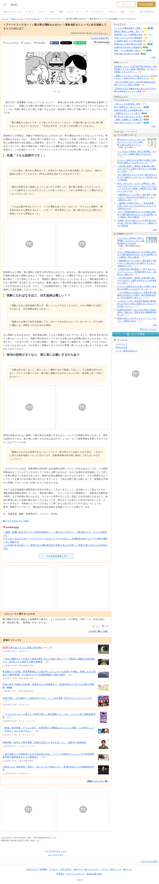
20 (150, 34)
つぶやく (27, 43)
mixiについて (32, 869)
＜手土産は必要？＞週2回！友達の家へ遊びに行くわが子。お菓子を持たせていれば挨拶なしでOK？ (136, 168)
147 (145, 47)
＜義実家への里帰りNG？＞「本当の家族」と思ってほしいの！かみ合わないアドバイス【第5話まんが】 (136, 206)
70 (149, 50)
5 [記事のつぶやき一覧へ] (9, 717)
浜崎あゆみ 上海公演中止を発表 (128, 44)
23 (146, 38)
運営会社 (60, 874)
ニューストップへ (56, 855)
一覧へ (154, 57)
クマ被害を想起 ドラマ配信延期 (128, 41)
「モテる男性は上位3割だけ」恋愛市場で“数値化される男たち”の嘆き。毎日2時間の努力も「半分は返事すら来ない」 (136, 295)
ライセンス (53, 869)
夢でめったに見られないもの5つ (128, 116)
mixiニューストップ (12, 12)
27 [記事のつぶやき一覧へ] (47, 662)
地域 (61, 12)
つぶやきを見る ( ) (56, 556)
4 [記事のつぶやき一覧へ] (6, 701)
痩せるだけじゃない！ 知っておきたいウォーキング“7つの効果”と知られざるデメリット (131, 142)
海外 (122, 12)
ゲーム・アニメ (74, 12)
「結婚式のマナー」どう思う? (127, 113)
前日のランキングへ (148, 329)
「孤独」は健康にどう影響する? (128, 119)
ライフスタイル (146, 12)
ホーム (5, 19)
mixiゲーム (78, 869)
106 (144, 113)
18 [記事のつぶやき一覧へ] (70, 675)
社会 (52, 12)
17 (144, 104)
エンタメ (29, 12)
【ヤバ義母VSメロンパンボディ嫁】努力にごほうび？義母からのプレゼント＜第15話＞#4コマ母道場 (137, 177)
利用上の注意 (121, 347)
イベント (105, 869)
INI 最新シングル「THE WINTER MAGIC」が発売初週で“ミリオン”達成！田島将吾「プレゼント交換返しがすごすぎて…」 (135, 69)
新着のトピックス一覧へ (98, 781)
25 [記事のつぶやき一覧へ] (43, 757)
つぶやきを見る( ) (100, 38)
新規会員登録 (146, 4)
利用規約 (43, 869)
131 (146, 107)
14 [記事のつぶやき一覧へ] (36, 731)
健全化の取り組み (94, 874)
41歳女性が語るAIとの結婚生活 (128, 47)
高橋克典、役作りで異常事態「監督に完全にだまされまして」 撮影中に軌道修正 (44, 742)
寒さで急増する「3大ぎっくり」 (128, 107)
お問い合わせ (66, 869)
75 (150, 44)
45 (143, 31)
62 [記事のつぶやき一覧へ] (9, 687)
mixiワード (127, 869)
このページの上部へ (149, 861)
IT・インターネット (94, 12)
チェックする (12, 43)
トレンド (42, 12)
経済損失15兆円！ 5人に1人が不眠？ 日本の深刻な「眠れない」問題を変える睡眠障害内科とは (136, 312)
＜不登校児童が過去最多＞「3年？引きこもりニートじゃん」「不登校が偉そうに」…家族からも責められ (136, 272)
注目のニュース (121, 96)
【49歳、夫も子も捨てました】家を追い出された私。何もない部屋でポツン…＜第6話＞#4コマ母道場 (137, 223)
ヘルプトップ (121, 344)
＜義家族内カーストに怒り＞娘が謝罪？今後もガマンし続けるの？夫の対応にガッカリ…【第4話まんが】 (136, 197)
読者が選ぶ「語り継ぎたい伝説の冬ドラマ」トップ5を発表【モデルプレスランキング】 (47, 698)
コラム (132, 12)
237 (146, 119)
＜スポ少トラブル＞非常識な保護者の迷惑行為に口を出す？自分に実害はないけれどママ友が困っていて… (136, 303)
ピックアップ (120, 24)
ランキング (119, 131)
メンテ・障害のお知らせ (126, 351)
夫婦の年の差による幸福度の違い (128, 110)
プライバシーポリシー (75, 874)
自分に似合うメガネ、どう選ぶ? (128, 123)
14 (150, 41)
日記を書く (41, 43)
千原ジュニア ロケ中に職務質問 (128, 38)
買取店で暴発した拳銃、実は (127, 31)
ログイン (126, 4)
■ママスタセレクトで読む (16, 521)
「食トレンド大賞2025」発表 (127, 104)
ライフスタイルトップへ (56, 851)
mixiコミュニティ (92, 869)
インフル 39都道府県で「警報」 (128, 28)
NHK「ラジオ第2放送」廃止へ (127, 50)
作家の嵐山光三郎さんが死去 (127, 54)
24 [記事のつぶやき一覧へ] (50, 648)
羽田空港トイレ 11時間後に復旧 (128, 34)
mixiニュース (17, 19)
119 (146, 123)
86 (150, 28)
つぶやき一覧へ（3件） (98, 631)
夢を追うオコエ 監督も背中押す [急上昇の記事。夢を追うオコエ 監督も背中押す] (26, 647)
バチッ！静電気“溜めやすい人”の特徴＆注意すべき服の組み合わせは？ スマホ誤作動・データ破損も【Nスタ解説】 (137, 214)
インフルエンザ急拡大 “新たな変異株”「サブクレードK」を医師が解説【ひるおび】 (131, 241)
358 (146, 116)
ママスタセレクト (100, 33)
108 (143, 54)
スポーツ (112, 12)
